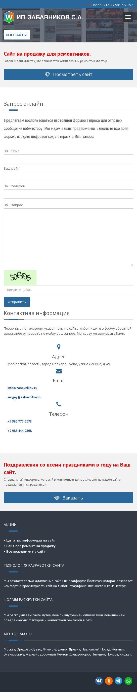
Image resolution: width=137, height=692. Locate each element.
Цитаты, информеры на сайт (31, 540)
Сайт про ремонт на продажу (31, 546)
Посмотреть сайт (69, 74)
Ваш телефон (14, 186)
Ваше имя (11, 150)
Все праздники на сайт (25, 551)
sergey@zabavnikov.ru (24, 397)
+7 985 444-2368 (20, 431)
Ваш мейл (11, 168)
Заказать (68, 498)
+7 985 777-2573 (122, 5)
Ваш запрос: (13, 205)
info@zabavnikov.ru (22, 388)
